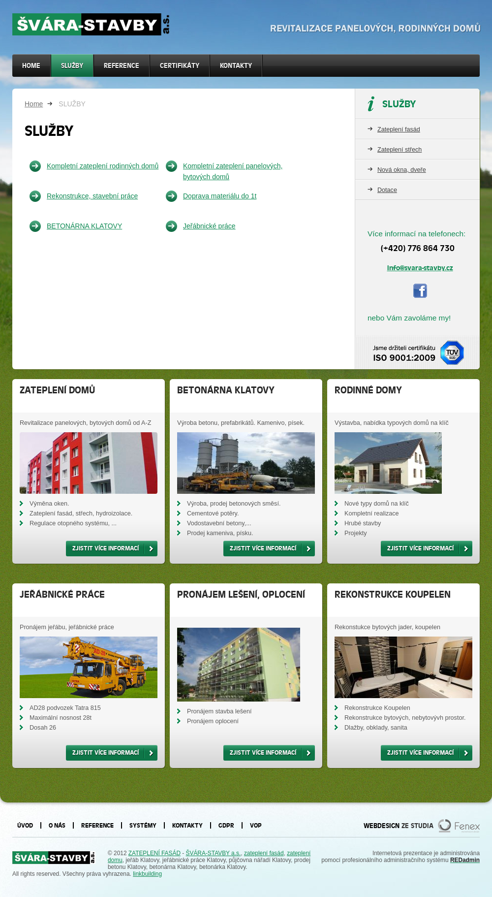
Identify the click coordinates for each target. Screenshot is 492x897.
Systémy (142, 825)
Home (34, 104)
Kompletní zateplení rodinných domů (102, 166)
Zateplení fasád (398, 129)
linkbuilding (147, 873)
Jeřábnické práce (209, 226)
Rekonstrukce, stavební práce (92, 196)
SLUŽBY (72, 66)
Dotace (387, 190)
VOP (256, 825)
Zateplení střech (399, 149)
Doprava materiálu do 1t (219, 196)
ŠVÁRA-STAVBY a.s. (213, 853)
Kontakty (236, 66)
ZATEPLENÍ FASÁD (154, 853)
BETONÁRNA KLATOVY (84, 226)
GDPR (226, 825)
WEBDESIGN (382, 825)
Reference (121, 66)
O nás (57, 825)
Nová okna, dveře (401, 169)
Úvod (25, 825)
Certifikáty (179, 66)
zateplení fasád (264, 853)
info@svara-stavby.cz (420, 267)
